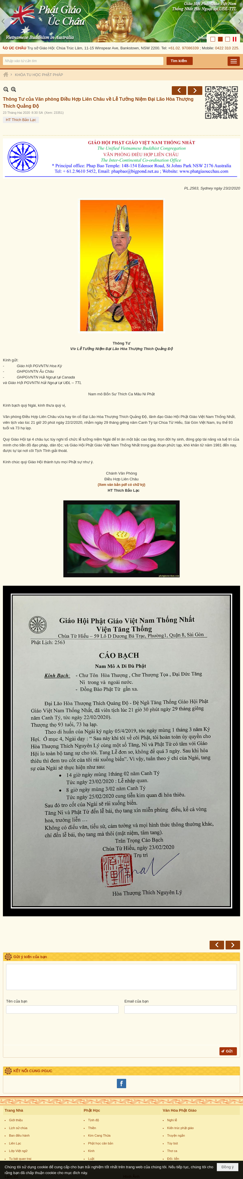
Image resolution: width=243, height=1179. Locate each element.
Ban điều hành (19, 1064)
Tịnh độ (93, 1048)
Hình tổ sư (135, 1138)
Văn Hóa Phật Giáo (179, 1039)
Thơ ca (172, 1079)
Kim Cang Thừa (99, 1064)
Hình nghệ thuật (139, 1153)
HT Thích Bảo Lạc (21, 77)
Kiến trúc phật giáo (180, 1056)
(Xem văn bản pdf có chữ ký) (121, 442)
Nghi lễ (172, 1048)
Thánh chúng (18, 1130)
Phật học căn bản (100, 1072)
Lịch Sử (11, 1105)
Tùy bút (172, 1072)
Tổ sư (13, 1138)
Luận (91, 1095)
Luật (91, 1087)
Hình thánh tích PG (141, 1145)
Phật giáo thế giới (21, 1153)
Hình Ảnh (131, 1105)
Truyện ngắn (176, 1064)
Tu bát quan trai (20, 1087)
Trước (179, 48)
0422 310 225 (227, 5)
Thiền (92, 1056)
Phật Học (92, 1039)
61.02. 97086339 (185, 5)
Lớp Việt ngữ (18, 1079)
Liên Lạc (15, 1072)
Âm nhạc (173, 1095)
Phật (12, 1115)
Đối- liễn (173, 1087)
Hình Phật (135, 1122)
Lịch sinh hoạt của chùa (26, 1095)
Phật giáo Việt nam (22, 1145)
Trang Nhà (14, 1039)
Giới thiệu (16, 1048)
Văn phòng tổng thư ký (144, 1115)
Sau (195, 48)
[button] (233, 19)
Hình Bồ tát (136, 1130)
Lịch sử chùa (18, 1056)
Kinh (91, 1079)
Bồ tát (13, 1122)
